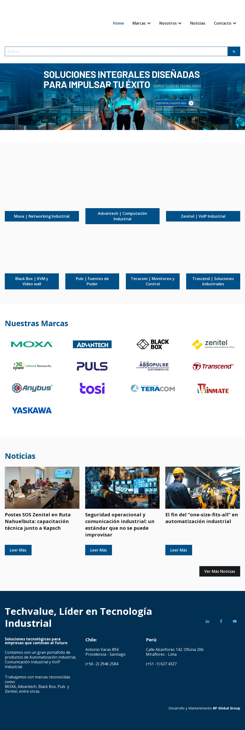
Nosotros (168, 23)
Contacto (222, 23)
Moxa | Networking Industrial (41, 216)
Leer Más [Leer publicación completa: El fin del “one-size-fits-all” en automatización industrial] (178, 550)
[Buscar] (234, 51)
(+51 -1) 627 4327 (161, 663)
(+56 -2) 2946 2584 (101, 663)
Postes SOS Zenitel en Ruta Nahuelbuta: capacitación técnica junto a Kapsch (38, 521)
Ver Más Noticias (219, 571)
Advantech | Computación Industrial (122, 216)
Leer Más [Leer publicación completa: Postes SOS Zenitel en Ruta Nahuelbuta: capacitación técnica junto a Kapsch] (18, 550)
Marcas (139, 23)
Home (118, 23)
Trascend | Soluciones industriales (213, 281)
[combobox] (116, 51)
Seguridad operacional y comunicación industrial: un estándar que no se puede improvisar (120, 524)
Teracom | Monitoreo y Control (153, 281)
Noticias (197, 23)
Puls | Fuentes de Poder (92, 281)
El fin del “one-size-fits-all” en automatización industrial (201, 518)
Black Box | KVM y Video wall (31, 281)
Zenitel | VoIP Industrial (203, 216)
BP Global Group (226, 708)
